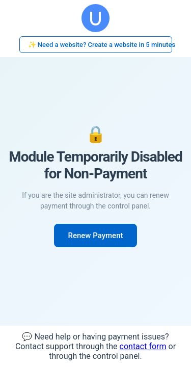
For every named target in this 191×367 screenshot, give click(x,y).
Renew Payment (95, 235)
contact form (143, 346)
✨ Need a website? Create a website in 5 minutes (100, 44)
